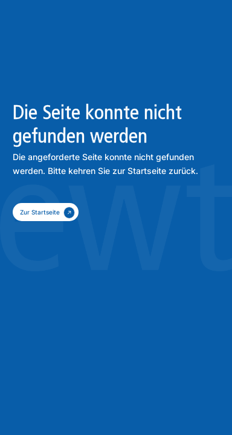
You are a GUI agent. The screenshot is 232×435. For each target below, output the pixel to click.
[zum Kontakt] (46, 212)
